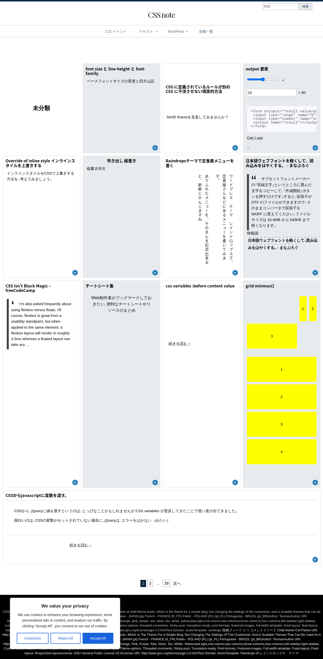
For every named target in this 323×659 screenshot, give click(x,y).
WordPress (176, 31)
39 (166, 583)
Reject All (65, 638)
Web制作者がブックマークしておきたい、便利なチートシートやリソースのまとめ (121, 303)
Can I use (255, 138)
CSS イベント (115, 31)
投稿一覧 (206, 31)
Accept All (98, 638)
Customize (33, 638)
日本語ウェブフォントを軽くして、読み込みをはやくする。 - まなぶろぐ (282, 244)
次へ (177, 583)
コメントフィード (263, 630)
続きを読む (180, 343)
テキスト (146, 31)
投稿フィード (232, 630)
